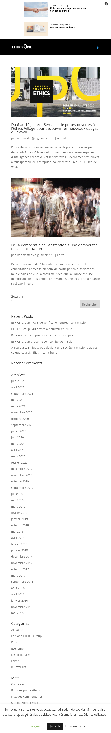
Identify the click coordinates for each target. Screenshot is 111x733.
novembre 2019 (21, 475)
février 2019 (19, 513)
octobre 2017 (20, 569)
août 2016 (18, 588)
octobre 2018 (20, 525)
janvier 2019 (19, 519)
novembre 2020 (21, 412)
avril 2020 (17, 450)
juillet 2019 (18, 494)
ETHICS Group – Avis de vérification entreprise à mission (49, 322)
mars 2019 (18, 506)
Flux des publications (25, 690)
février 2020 (19, 462)
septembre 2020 (22, 425)
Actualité (63, 138)
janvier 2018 (19, 550)
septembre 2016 (22, 582)
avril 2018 (17, 538)
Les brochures (20, 655)
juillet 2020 (18, 431)
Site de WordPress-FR (25, 703)
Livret (15, 661)
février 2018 (19, 544)
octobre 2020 (20, 419)
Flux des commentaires (27, 696)
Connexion (18, 684)
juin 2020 (17, 437)
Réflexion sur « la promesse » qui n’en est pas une (45, 335)
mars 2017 (18, 575)
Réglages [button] (36, 726)
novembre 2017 (21, 563)
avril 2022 (17, 387)
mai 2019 (17, 500)
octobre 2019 (20, 481)
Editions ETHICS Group (26, 636)
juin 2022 (17, 381)
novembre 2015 (21, 607)
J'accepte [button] (55, 726)
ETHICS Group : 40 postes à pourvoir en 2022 (41, 329)
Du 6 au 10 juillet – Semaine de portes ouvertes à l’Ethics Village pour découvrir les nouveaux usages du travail (54, 128)
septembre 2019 (22, 488)
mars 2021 (18, 406)
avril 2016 (17, 594)
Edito (60, 255)
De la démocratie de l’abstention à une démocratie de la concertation (54, 247)
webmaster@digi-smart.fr (34, 138)
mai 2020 (17, 444)
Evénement (18, 649)
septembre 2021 (22, 394)
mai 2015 (17, 613)
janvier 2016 (19, 600)
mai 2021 (17, 400)
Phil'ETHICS (18, 667)
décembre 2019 (21, 469)
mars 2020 (18, 456)
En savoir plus (75, 726)
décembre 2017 (21, 556)
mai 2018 (17, 531)
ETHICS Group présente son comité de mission (42, 341)
